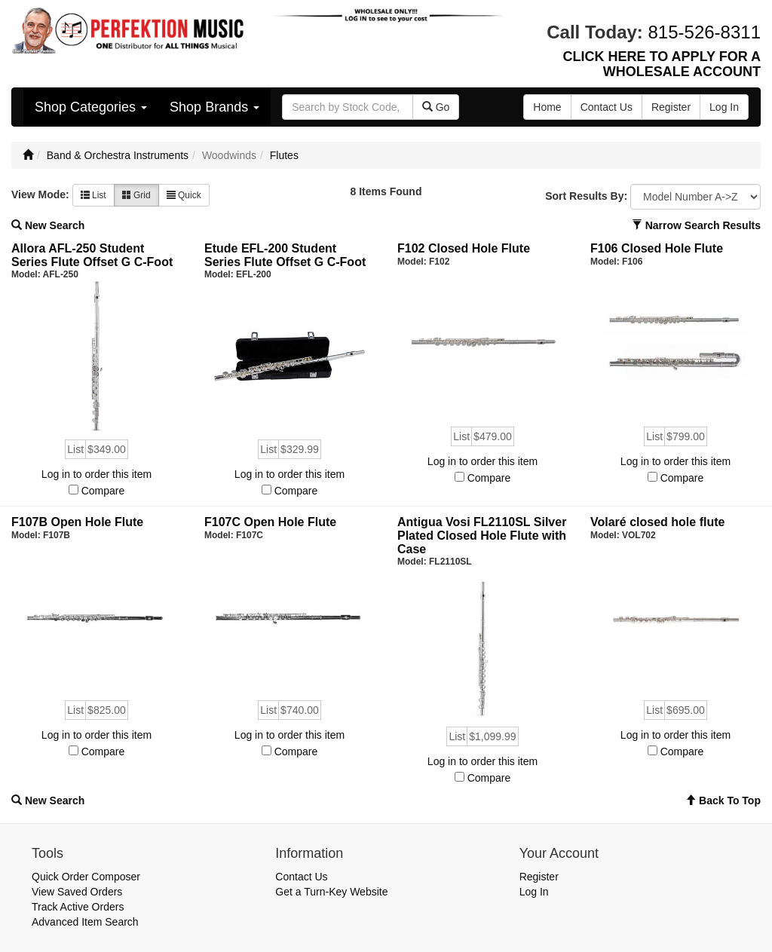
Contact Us (301, 877)
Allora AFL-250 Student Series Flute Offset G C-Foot (92, 255)
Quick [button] (184, 195)
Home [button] (547, 107)
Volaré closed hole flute (657, 522)
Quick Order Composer (86, 877)
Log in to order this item (96, 474)
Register (539, 877)
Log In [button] (724, 107)
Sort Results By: (586, 196)
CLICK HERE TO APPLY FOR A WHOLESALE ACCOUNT (662, 64)
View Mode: (40, 194)
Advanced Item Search (85, 922)
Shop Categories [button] (91, 107)
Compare (103, 491)
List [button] (93, 195)
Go (436, 107)
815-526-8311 (704, 32)
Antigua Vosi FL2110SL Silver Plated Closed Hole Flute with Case (481, 535)
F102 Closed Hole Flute (463, 248)
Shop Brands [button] (214, 107)
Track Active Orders (78, 907)
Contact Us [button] (607, 107)
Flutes (284, 155)
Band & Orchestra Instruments (117, 155)
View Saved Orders (77, 892)
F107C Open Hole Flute (270, 522)
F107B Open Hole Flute (77, 522)
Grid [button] (136, 195)
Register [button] (671, 107)
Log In (534, 892)
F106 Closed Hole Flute (656, 248)
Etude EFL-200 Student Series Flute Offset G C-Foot (285, 255)
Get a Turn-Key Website (331, 892)
